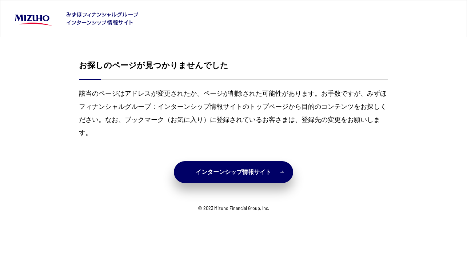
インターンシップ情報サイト (240, 171)
